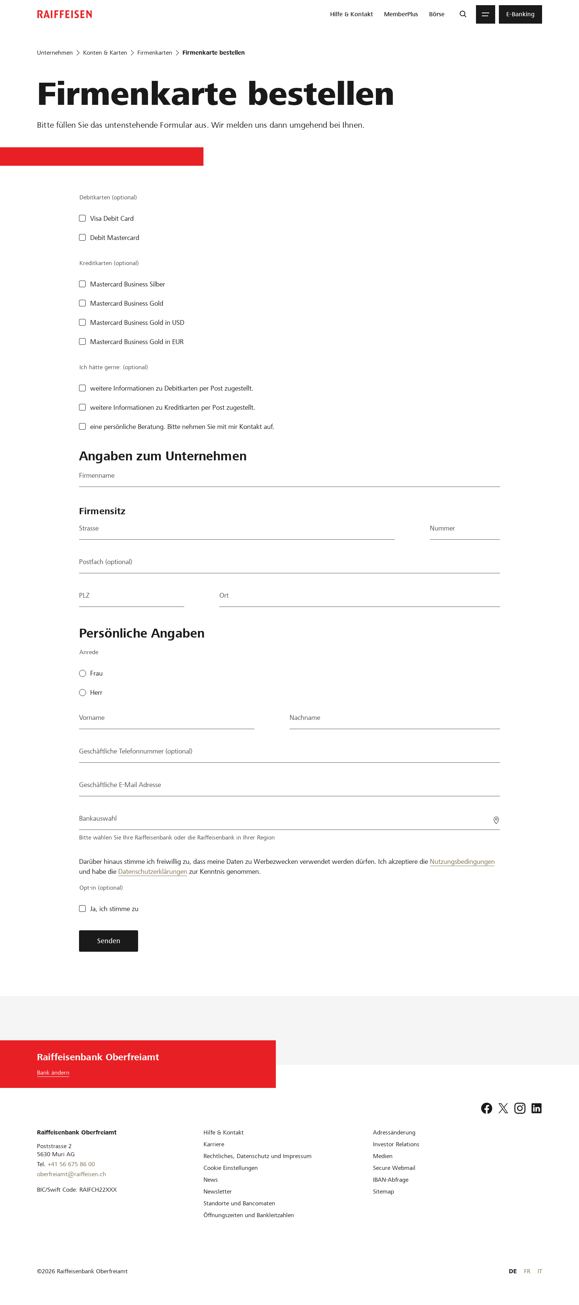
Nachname (305, 717)
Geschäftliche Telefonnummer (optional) (135, 751)
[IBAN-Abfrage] (390, 1179)
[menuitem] (351, 14)
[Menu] (485, 14)
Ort (224, 595)
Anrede (88, 652)
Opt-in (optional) (101, 887)
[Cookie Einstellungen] (230, 1167)
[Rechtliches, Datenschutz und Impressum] (257, 1156)
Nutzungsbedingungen (462, 861)
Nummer (442, 528)
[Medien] (383, 1156)
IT (540, 1271)
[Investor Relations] (396, 1144)
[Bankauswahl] (289, 818)
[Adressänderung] (394, 1132)
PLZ (84, 595)
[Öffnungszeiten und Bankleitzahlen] (248, 1215)
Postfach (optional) (105, 562)
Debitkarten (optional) (108, 197)
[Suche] (462, 14)
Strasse (89, 528)
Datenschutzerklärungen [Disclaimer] (152, 871)
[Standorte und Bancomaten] (239, 1203)
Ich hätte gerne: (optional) (113, 367)
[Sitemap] (383, 1191)
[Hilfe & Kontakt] (223, 1132)
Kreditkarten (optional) (109, 263)
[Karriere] (213, 1144)
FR (527, 1271)
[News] (210, 1179)
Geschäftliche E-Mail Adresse (120, 785)
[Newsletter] (217, 1191)
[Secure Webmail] (394, 1167)
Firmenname (96, 475)
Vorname (92, 717)
